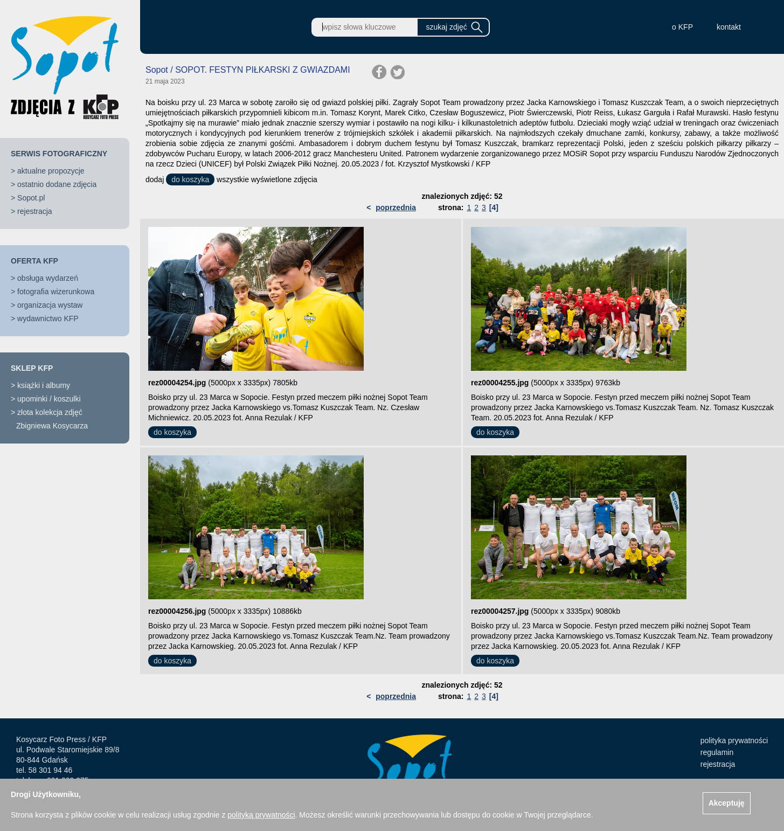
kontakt (729, 27)
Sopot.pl (31, 197)
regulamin (716, 752)
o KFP (682, 27)
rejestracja (34, 211)
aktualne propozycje (51, 171)
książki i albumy (43, 385)
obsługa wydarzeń (47, 278)
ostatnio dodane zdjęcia (56, 184)
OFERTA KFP (34, 261)
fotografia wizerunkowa (55, 291)
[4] (493, 207)
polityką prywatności (261, 815)
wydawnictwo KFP (48, 318)
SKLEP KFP (32, 368)
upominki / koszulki (49, 398)
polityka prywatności (734, 740)
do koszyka (190, 179)
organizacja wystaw (49, 305)
